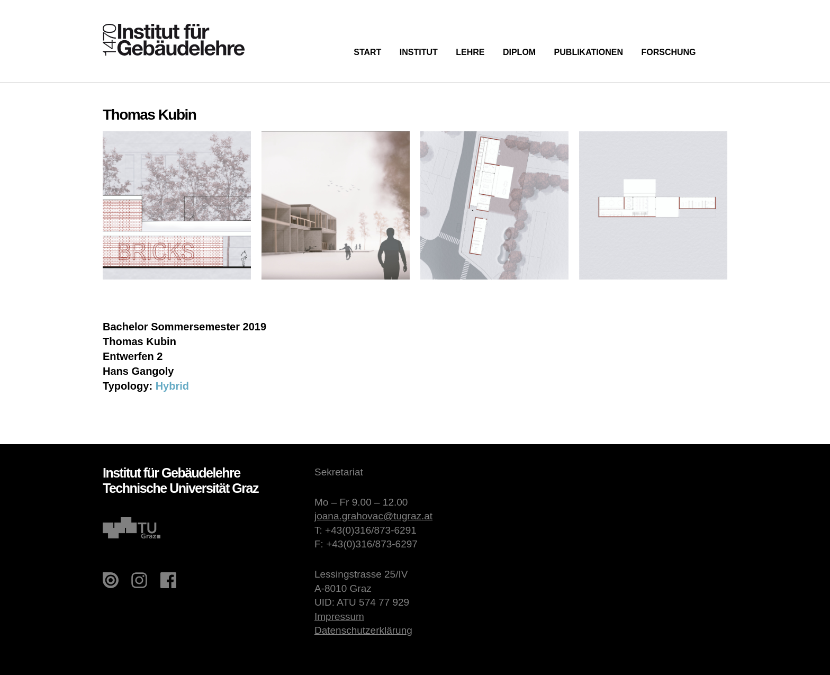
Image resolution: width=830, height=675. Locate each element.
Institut (419, 52)
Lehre (470, 52)
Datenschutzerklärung (363, 630)
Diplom (519, 52)
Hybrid (172, 386)
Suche (720, 51)
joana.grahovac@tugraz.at (373, 515)
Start (367, 52)
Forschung (668, 52)
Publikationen (588, 52)
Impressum (339, 616)
